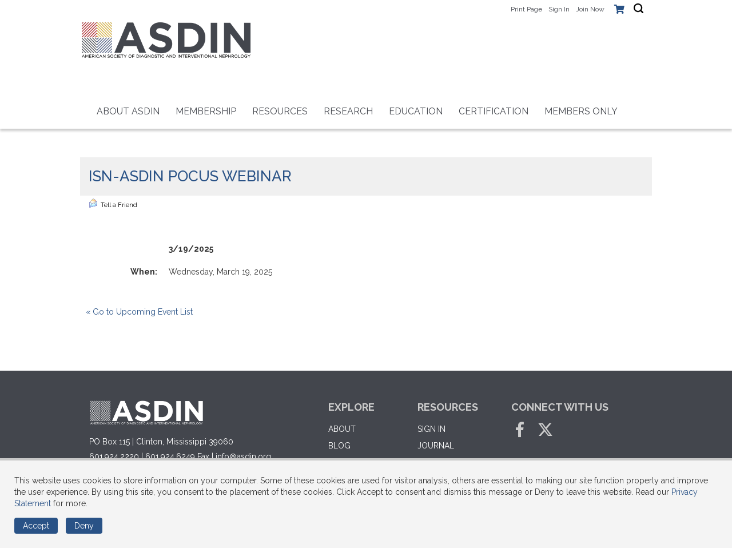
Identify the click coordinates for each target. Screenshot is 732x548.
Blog (339, 445)
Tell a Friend (113, 203)
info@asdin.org (243, 456)
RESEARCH (348, 111)
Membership (206, 111)
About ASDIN (128, 111)
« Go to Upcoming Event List (139, 311)
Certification (493, 111)
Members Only (581, 111)
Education (416, 111)
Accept (36, 525)
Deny (84, 525)
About (342, 429)
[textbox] (638, 8)
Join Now (590, 9)
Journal (435, 445)
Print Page (526, 9)
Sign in (431, 429)
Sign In (559, 9)
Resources (280, 111)
